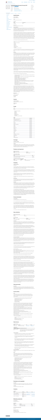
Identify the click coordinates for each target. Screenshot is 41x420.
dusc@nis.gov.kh (28, 394)
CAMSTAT (32, 0)
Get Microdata (16, 6)
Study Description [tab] (8, 13)
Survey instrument (8, 21)
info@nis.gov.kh (32, 325)
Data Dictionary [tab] (12, 13)
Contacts (7, 28)
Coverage (7, 18)
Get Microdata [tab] (19, 13)
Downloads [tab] (15, 13)
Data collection (8, 22)
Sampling (7, 20)
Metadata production (9, 29)
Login (34, 0)
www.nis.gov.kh (27, 325)
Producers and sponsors (9, 19)
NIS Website (30, 0)
